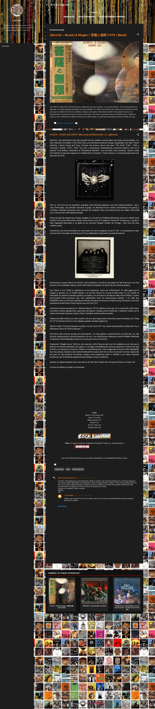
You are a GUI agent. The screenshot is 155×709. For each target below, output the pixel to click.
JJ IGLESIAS (68, 495)
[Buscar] (142, 5)
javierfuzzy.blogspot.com (67, 478)
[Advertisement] (94, 629)
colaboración (59, 469)
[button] (138, 34)
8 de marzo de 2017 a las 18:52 (86, 478)
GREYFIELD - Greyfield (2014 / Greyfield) (94, 606)
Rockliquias (16, 20)
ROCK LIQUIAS (60, 5)
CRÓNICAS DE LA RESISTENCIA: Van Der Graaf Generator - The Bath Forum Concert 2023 (127, 607)
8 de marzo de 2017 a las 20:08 (83, 495)
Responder (62, 506)
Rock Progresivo (87, 17)
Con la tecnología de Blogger (94, 704)
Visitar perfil (17, 34)
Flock (68, 469)
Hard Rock (69, 17)
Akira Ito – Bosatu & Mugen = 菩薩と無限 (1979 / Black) (88, 35)
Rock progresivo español (112, 17)
